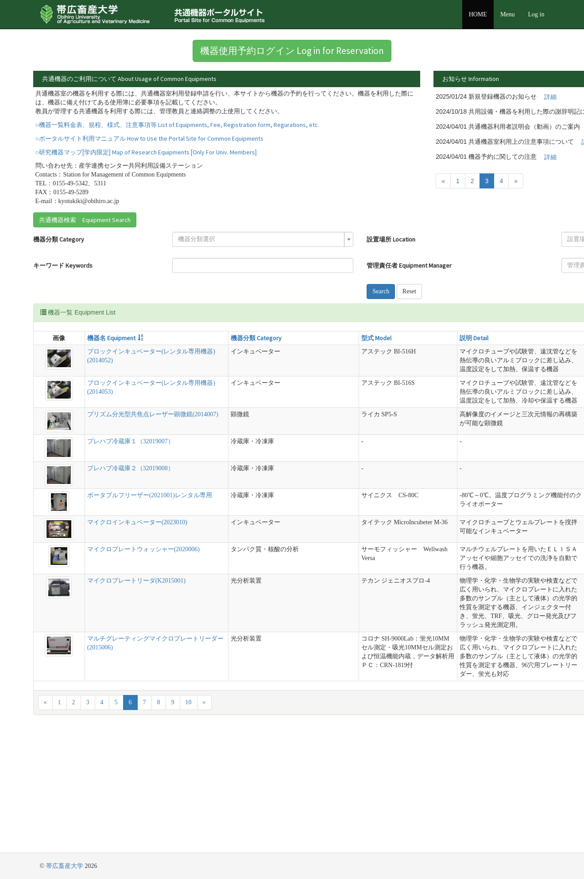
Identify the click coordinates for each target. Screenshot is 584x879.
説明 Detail (328, 356)
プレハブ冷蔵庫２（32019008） (113, 526)
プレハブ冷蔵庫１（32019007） (113, 499)
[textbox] (180, 257)
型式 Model (265, 356)
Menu (507, 14)
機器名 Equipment (94, 356)
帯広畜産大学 (64, 866)
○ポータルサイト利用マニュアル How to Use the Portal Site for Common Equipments (149, 157)
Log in (536, 14)
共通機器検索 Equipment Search (85, 238)
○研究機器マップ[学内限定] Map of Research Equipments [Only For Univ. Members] (146, 170)
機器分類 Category (58, 257)
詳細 (413, 96)
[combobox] (183, 257)
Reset (297, 309)
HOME (478, 14)
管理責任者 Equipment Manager (297, 284)
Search (268, 309)
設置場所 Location (279, 257)
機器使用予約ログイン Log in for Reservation (292, 51)
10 (189, 822)
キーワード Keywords (63, 284)
